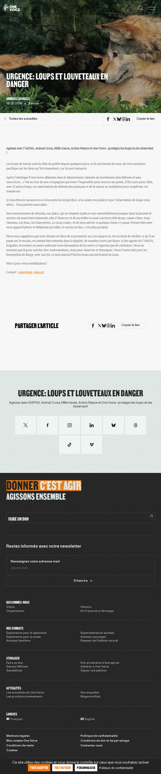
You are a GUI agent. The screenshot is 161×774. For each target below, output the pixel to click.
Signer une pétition (93, 671)
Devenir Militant (17, 667)
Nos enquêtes (89, 693)
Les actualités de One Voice (25, 693)
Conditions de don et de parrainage (104, 741)
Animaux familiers (18, 641)
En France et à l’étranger (97, 611)
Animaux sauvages (93, 637)
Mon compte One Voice (21, 741)
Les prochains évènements (24, 697)
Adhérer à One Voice (94, 667)
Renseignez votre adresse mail (35, 561)
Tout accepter (39, 767)
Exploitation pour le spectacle (26, 633)
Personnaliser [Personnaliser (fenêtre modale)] (86, 767)
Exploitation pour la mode (23, 637)
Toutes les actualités (20, 118)
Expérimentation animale (97, 633)
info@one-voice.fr (31, 272)
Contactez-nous (91, 745)
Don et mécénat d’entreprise (99, 663)
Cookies (11, 750)
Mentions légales (18, 736)
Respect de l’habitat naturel (99, 641)
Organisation (15, 611)
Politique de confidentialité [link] (116, 768)
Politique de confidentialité (99, 736)
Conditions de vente (20, 745)
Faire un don (14, 663)
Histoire (85, 607)
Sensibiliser (14, 671)
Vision (10, 607)
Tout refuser (62, 767)
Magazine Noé (90, 697)
